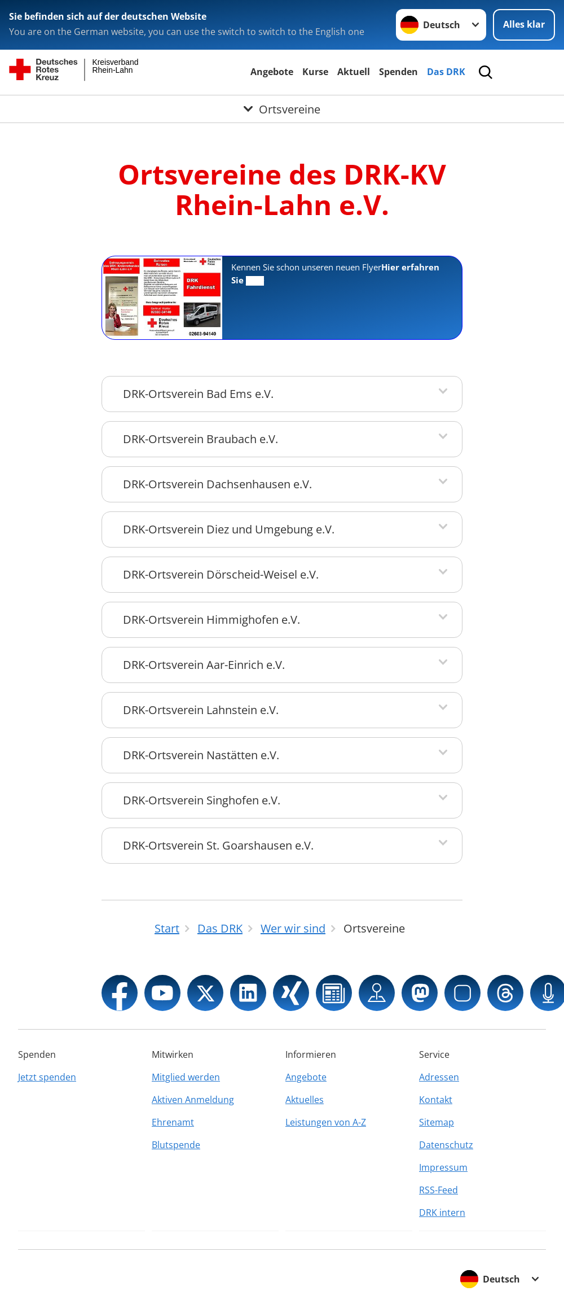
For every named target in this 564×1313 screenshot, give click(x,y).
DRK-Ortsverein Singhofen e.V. (201, 800)
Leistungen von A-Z (325, 1122)
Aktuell (353, 71)
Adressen (439, 1077)
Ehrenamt (173, 1122)
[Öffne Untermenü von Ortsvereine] (282, 108)
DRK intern (442, 1212)
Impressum (443, 1167)
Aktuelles (304, 1099)
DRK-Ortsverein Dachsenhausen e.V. (217, 484)
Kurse (315, 71)
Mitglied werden (186, 1077)
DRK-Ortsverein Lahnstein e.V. (201, 709)
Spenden (398, 71)
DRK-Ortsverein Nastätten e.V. (201, 755)
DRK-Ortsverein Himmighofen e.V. (211, 619)
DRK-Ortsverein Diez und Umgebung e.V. (228, 529)
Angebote (271, 71)
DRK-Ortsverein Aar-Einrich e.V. (204, 664)
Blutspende (176, 1145)
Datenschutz (446, 1145)
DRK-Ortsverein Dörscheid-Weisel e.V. (221, 574)
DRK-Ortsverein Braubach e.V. (200, 439)
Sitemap (436, 1122)
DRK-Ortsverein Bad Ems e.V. (198, 393)
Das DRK (446, 71)
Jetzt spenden (47, 1077)
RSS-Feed (438, 1190)
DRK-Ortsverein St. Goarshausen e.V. (218, 845)
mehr (255, 281)
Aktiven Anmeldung (193, 1099)
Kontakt (435, 1099)
